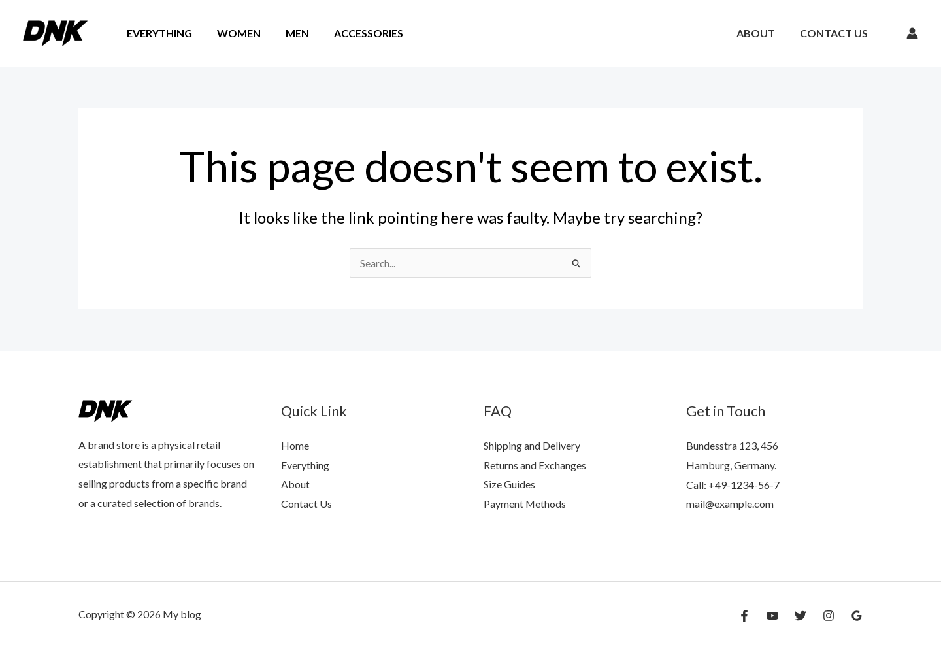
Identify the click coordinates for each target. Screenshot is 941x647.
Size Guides (509, 484)
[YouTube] (772, 616)
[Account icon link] (912, 33)
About (761, 33)
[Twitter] (800, 616)
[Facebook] (744, 616)
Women (233, 33)
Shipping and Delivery (532, 445)
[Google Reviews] (857, 616)
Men (287, 33)
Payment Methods (525, 503)
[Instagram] (828, 616)
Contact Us (836, 33)
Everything (157, 33)
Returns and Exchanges (535, 465)
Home (295, 445)
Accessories (354, 33)
